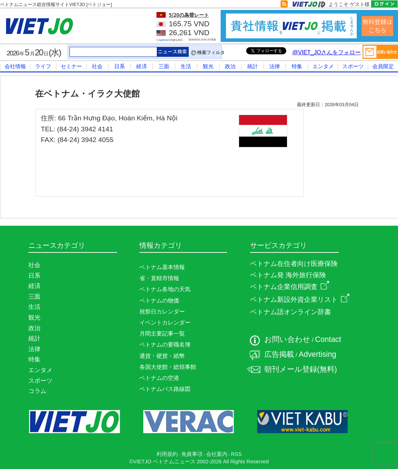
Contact (328, 339)
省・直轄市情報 (159, 278)
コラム (37, 390)
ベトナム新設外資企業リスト (299, 299)
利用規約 (167, 454)
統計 (252, 66)
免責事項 (192, 454)
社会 (97, 66)
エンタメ (323, 66)
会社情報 (15, 66)
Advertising (317, 354)
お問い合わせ (287, 339)
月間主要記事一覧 (162, 334)
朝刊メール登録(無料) (300, 369)
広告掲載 (279, 354)
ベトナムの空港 (159, 378)
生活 (186, 66)
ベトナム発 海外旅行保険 (288, 275)
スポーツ (353, 66)
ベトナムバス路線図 (164, 389)
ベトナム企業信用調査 (289, 286)
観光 (208, 66)
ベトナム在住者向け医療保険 (294, 263)
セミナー (71, 66)
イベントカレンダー (164, 323)
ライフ (43, 66)
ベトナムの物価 (159, 301)
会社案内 (216, 454)
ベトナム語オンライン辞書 (290, 312)
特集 (297, 66)
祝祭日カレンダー (162, 312)
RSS (236, 454)
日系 (119, 66)
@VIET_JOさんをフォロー (326, 52)
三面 (164, 66)
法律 (274, 66)
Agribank (163, 40)
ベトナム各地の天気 (164, 289)
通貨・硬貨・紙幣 (162, 356)
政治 (230, 66)
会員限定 (383, 66)
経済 (141, 66)
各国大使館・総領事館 (167, 367)
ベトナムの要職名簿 (164, 345)
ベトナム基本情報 (162, 267)
